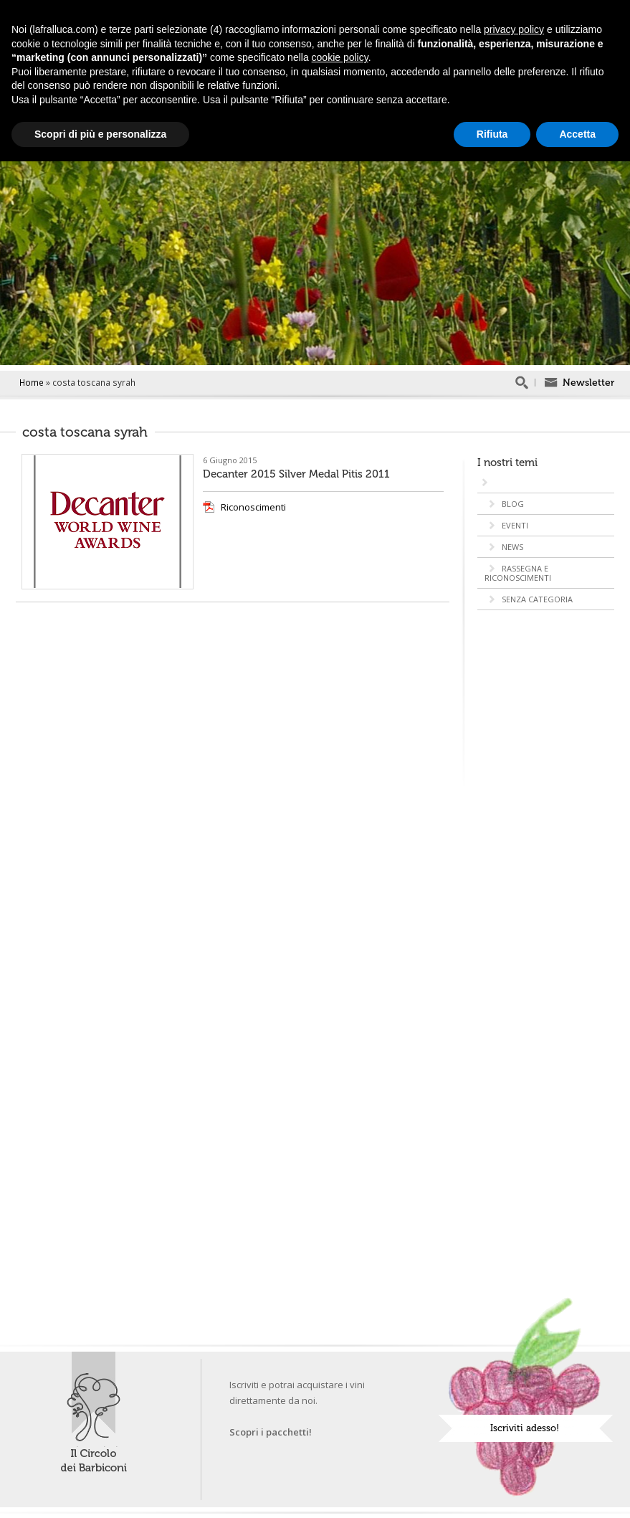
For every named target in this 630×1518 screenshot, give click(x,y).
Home (31, 382)
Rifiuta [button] (492, 134)
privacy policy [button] (514, 29)
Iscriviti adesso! (524, 1428)
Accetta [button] (577, 134)
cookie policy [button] (340, 57)
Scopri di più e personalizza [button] (100, 134)
